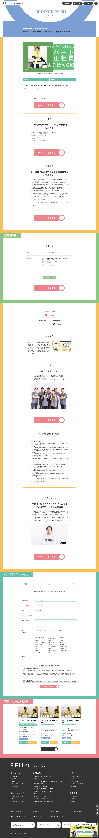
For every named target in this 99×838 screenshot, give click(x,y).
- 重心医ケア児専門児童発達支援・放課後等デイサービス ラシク (49, 781)
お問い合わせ (36, 817)
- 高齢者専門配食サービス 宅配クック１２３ (44, 801)
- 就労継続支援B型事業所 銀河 (40, 786)
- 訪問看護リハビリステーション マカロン (43, 791)
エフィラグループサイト (17, 817)
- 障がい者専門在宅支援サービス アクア (43, 789)
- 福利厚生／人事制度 (75, 779)
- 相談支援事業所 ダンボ (39, 784)
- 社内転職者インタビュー (17, 801)
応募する (31, 742)
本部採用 (35, 811)
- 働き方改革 (73, 786)
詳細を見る (22, 742)
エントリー (88, 3)
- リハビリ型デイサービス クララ (41, 796)
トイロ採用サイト (77, 811)
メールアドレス (25, 615)
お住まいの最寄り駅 (26, 626)
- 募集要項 (72, 801)
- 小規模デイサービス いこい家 (41, 798)
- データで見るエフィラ (17, 784)
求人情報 (80, 832)
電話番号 (24, 620)
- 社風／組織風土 (15, 786)
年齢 (23, 610)
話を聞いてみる (78, 3)
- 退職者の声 (14, 799)
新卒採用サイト (55, 811)
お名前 (23, 600)
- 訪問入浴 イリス (37, 793)
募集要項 (66, 3)
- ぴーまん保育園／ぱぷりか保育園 (42, 776)
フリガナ (24, 605)
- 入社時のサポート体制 (76, 776)
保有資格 (24, 630)
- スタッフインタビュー (17, 796)
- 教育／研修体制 (74, 781)
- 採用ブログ (73, 799)
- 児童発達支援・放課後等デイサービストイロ (44, 779)
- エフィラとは (14, 776)
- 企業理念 (13, 781)
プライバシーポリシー (56, 816)
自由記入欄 (24, 656)
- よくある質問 (73, 796)
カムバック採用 (15, 811)
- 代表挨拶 (13, 779)
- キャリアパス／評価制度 (76, 784)
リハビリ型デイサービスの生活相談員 (27, 721)
